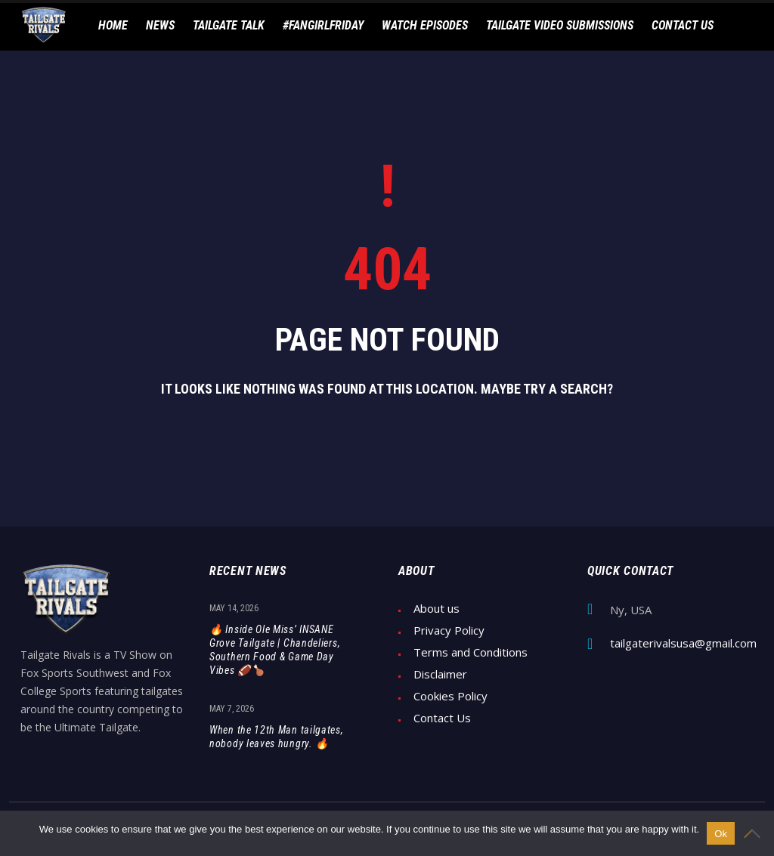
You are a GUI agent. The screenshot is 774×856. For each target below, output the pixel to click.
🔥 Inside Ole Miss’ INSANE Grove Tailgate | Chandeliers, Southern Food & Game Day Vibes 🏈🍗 (274, 649)
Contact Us (442, 718)
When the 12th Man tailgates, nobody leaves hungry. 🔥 (276, 736)
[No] (755, 833)
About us (436, 608)
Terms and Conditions (470, 652)
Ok (720, 833)
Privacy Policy (449, 630)
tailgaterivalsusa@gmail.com (683, 643)
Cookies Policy (450, 696)
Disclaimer (440, 674)
